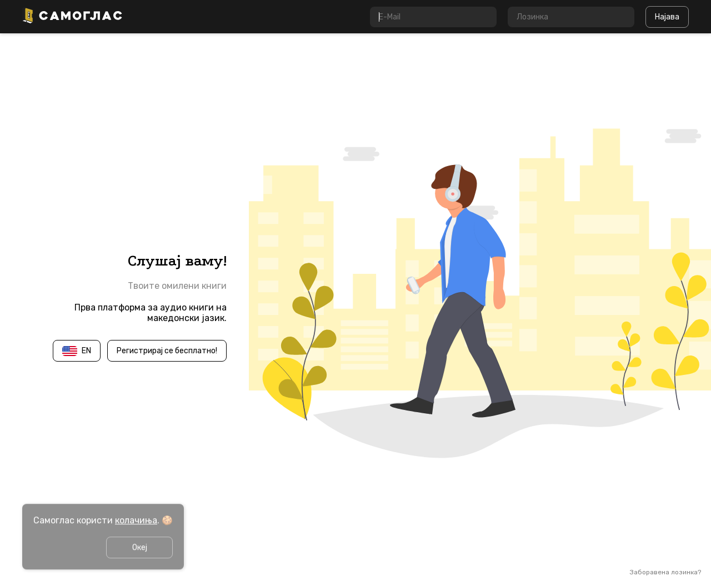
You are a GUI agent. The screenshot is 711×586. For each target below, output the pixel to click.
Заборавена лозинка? (665, 572)
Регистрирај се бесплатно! (167, 350)
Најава (667, 17)
